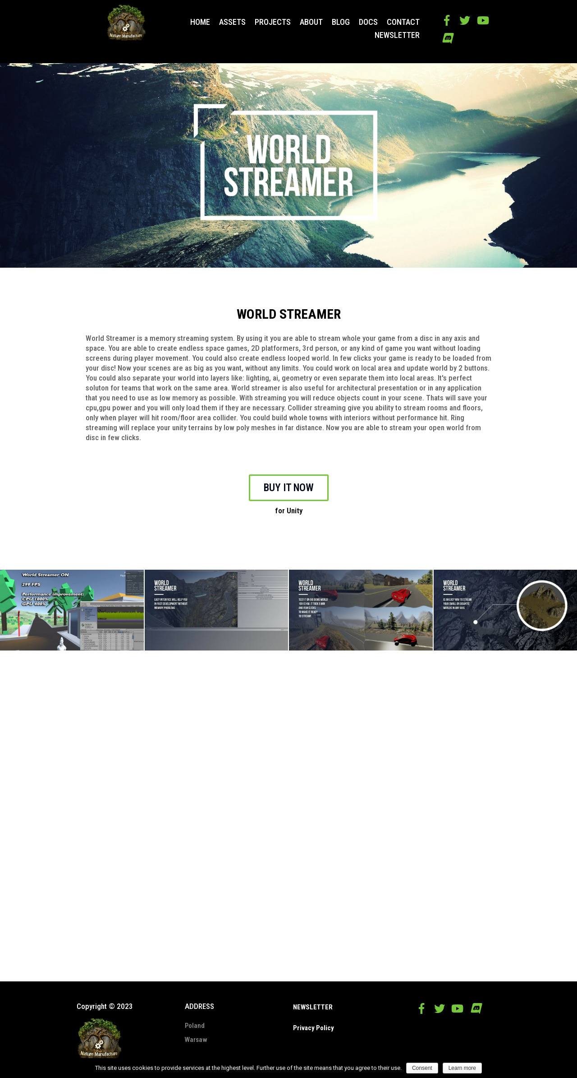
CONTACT (403, 22)
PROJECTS (273, 22)
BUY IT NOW (289, 488)
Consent (422, 1068)
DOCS (368, 22)
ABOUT (311, 22)
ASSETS (232, 22)
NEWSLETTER (397, 35)
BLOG (341, 22)
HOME (200, 22)
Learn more (462, 1068)
